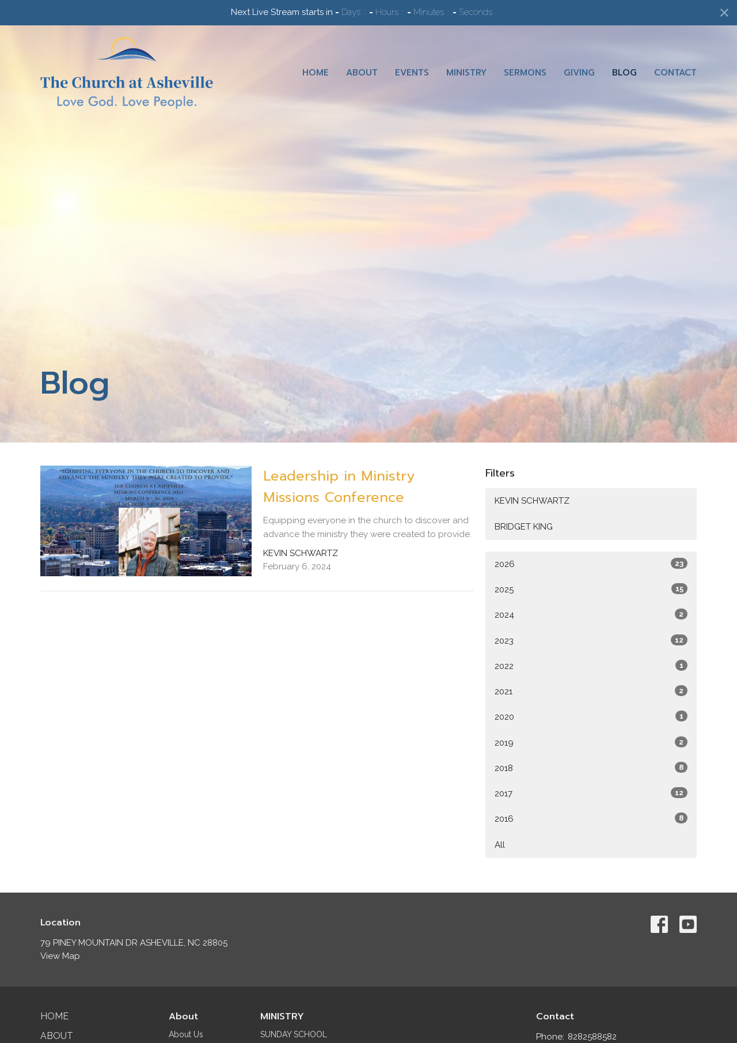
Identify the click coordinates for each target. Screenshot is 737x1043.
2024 (591, 614)
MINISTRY (282, 1016)
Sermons (525, 72)
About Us (186, 1034)
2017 (591, 793)
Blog (624, 72)
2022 (591, 665)
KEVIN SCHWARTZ (532, 501)
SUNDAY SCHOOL (293, 1034)
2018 (591, 767)
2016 (591, 818)
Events (412, 72)
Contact (675, 72)
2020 (591, 716)
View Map (60, 956)
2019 (591, 742)
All (500, 845)
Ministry (466, 72)
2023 (591, 640)
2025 (591, 589)
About (362, 72)
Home (315, 72)
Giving (579, 72)
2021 (591, 691)
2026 (591, 563)
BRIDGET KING (524, 527)
